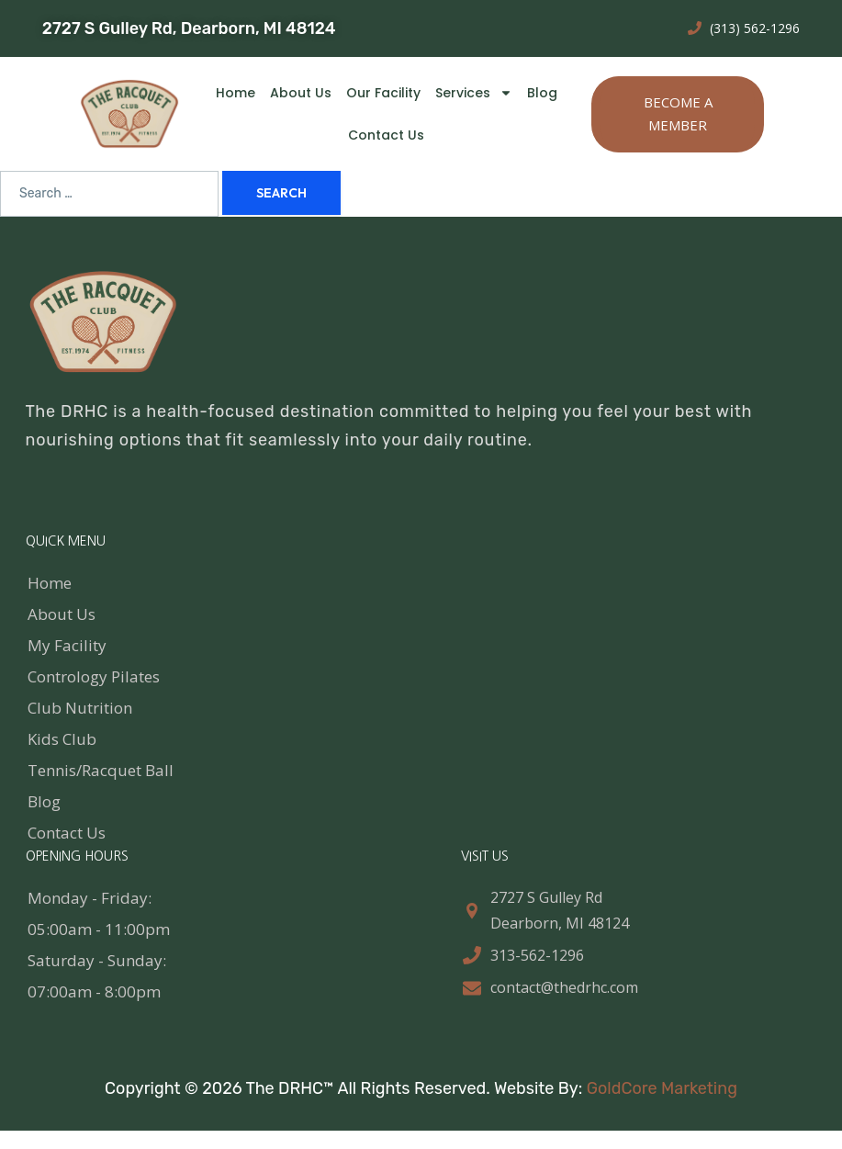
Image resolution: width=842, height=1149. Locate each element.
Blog (542, 93)
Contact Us (386, 135)
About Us (300, 93)
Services (473, 92)
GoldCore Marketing (662, 1088)
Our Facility (383, 93)
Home (235, 93)
